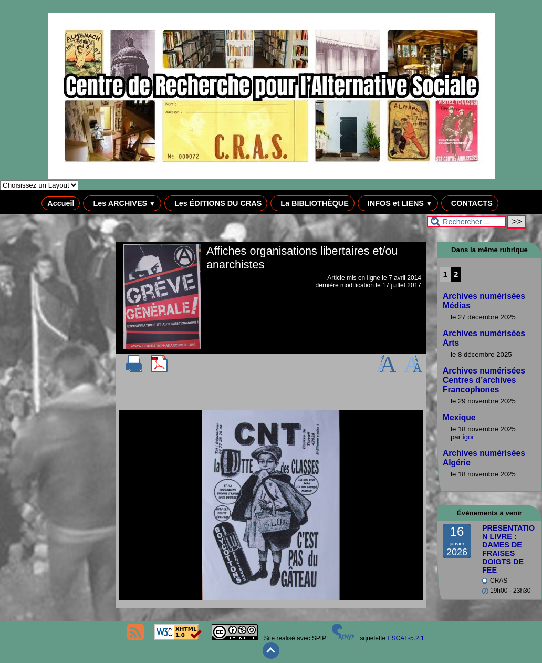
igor (468, 437)
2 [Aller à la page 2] (456, 274)
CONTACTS (470, 203)
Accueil (60, 203)
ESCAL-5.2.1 (406, 638)
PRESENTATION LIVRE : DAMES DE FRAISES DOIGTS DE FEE (508, 549)
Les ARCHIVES (122, 203)
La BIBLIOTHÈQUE (312, 203)
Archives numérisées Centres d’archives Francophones (484, 380)
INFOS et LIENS (397, 203)
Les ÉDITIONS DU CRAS (216, 203)
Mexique (459, 417)
